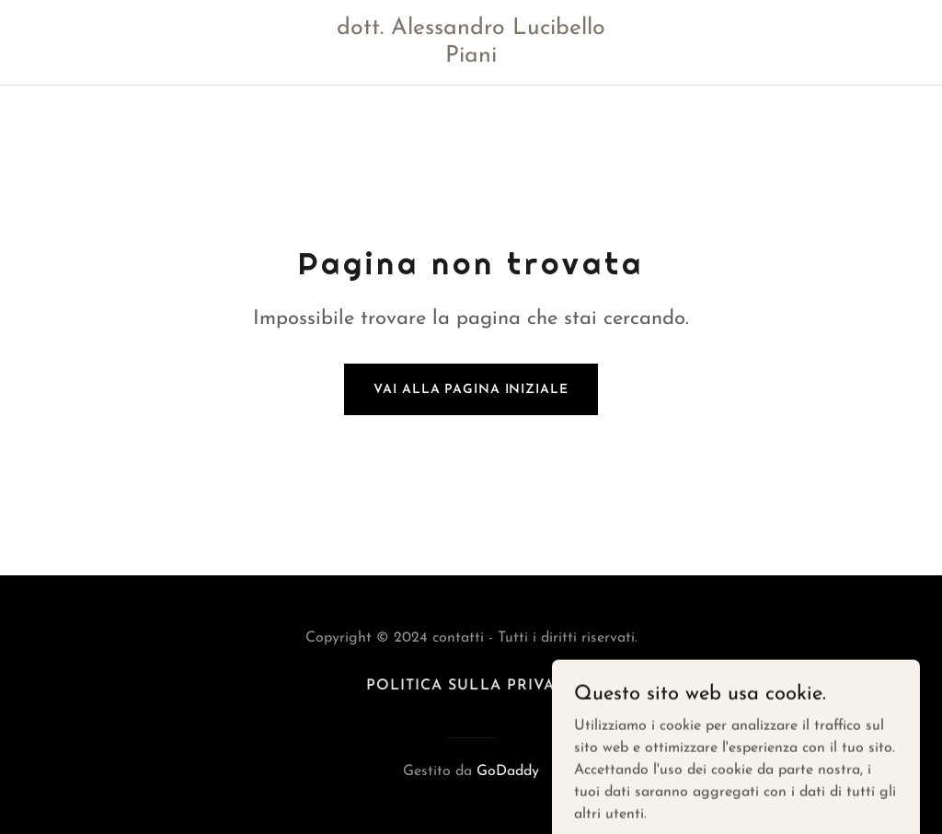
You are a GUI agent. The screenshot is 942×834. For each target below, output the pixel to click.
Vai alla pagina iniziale (470, 390)
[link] (471, 58)
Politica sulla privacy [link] (470, 685)
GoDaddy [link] (508, 771)
